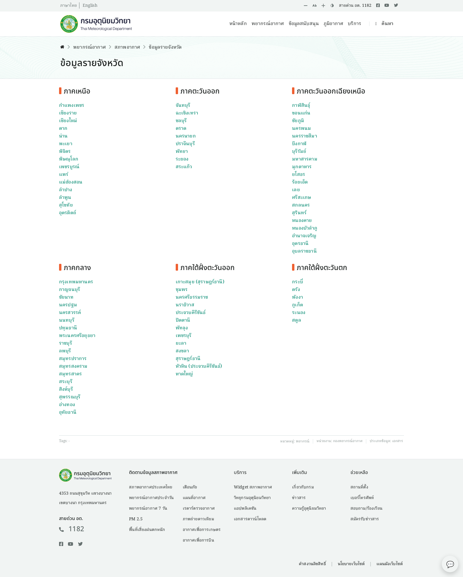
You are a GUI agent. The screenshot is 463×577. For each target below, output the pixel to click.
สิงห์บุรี (66, 389)
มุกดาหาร (302, 167)
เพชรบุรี (184, 336)
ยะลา (181, 343)
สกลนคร (301, 205)
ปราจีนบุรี (185, 144)
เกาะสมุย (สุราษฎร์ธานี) (200, 282)
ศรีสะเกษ (301, 198)
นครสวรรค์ (70, 313)
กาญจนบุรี (69, 290)
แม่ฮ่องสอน (70, 182)
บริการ (354, 24)
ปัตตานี (183, 320)
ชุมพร (182, 290)
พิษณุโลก (68, 159)
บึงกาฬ (299, 144)
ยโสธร (298, 175)
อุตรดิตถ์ (67, 213)
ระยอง (182, 159)
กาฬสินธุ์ (301, 105)
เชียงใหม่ (68, 121)
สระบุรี (65, 382)
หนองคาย (302, 221)
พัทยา (182, 152)
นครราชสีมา (304, 136)
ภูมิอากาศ (333, 24)
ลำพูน (65, 198)
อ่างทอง (67, 405)
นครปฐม (68, 305)
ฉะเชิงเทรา (187, 113)
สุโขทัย (66, 205)
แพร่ (63, 175)
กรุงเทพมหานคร (76, 282)
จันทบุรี (183, 105)
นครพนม (301, 129)
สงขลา (182, 351)
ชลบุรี (181, 121)
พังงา (297, 297)
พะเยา (65, 144)
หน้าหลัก (238, 24)
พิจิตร (65, 152)
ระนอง (298, 313)
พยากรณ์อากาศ (268, 24)
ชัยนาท (66, 297)
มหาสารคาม (304, 159)
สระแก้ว (184, 167)
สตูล (296, 320)
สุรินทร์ (299, 213)
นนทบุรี (66, 320)
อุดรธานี (300, 244)
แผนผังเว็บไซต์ (389, 564)
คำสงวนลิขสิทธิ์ (312, 564)
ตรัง (296, 290)
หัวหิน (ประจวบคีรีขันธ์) (199, 366)
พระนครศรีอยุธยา (77, 336)
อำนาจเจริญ (304, 236)
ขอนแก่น (301, 113)
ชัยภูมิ (298, 121)
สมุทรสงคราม (73, 366)
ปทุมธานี (68, 328)
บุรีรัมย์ (299, 152)
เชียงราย (68, 113)
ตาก (63, 129)
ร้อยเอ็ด (300, 182)
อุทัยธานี (67, 412)
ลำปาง (65, 190)
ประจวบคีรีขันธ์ (191, 313)
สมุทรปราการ (73, 359)
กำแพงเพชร (71, 105)
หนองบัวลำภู (304, 228)
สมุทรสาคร (70, 374)
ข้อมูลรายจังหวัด (165, 47)
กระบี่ (297, 282)
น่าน (63, 136)
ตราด (181, 129)
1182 (71, 529)
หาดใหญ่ (184, 374)
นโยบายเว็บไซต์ (351, 564)
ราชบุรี (65, 343)
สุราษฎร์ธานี (188, 359)
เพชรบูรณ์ (69, 167)
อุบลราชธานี (304, 251)
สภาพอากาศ (127, 47)
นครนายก (186, 136)
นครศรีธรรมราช (192, 297)
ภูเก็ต (297, 305)
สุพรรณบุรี (69, 397)
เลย (296, 190)
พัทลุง (182, 328)
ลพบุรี (65, 351)
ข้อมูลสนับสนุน (304, 24)
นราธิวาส (185, 305)
